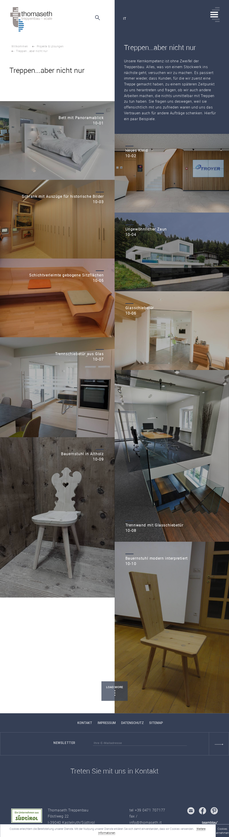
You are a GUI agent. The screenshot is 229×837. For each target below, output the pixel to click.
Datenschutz (132, 723)
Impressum (107, 723)
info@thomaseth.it (145, 822)
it (124, 19)
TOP (18, 702)
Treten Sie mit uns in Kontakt (114, 771)
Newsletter (64, 743)
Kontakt (84, 723)
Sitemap (156, 723)
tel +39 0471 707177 (147, 810)
